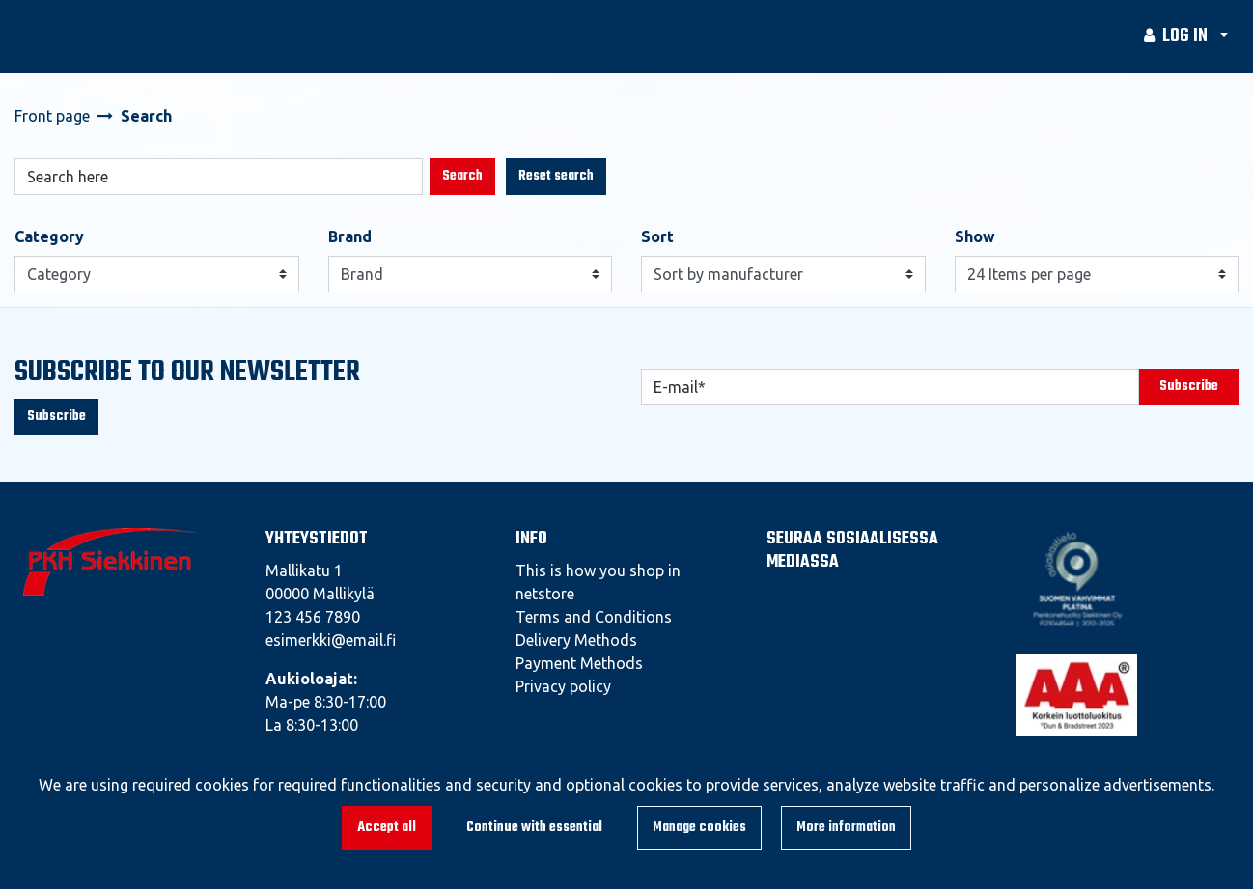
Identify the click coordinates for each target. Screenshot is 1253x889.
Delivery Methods (576, 640)
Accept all (386, 828)
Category (49, 236)
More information (846, 828)
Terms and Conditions (593, 616)
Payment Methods (579, 663)
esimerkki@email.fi (330, 640)
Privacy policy (563, 686)
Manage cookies (699, 828)
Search (462, 176)
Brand (350, 236)
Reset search (556, 176)
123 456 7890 (312, 616)
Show (975, 236)
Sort (657, 236)
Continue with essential (534, 828)
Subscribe (56, 416)
